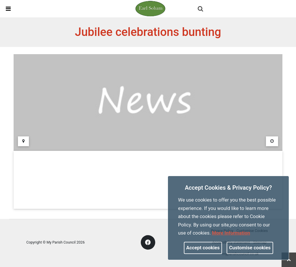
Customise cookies (250, 247)
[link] (150, 8)
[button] (201, 9)
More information (231, 233)
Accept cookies (203, 247)
